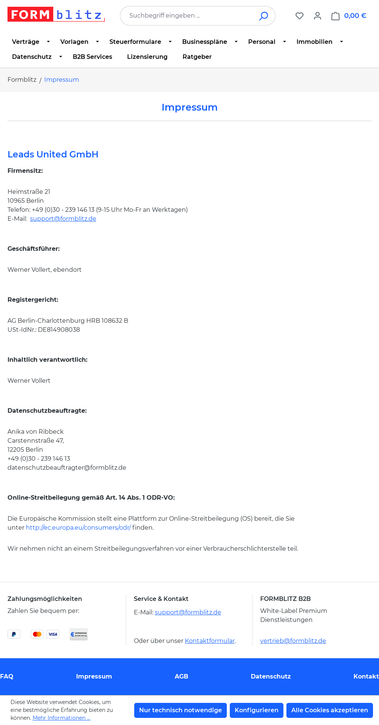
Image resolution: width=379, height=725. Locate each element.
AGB (181, 676)
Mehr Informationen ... (61, 718)
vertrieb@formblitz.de (293, 640)
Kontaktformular (210, 640)
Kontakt (366, 676)
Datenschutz (271, 676)
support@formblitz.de (63, 218)
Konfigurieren (257, 710)
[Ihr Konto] (318, 15)
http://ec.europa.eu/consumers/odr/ (78, 527)
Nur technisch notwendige (180, 710)
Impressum (94, 676)
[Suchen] (264, 15)
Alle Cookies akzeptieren (329, 710)
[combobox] (186, 15)
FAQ (6, 676)
